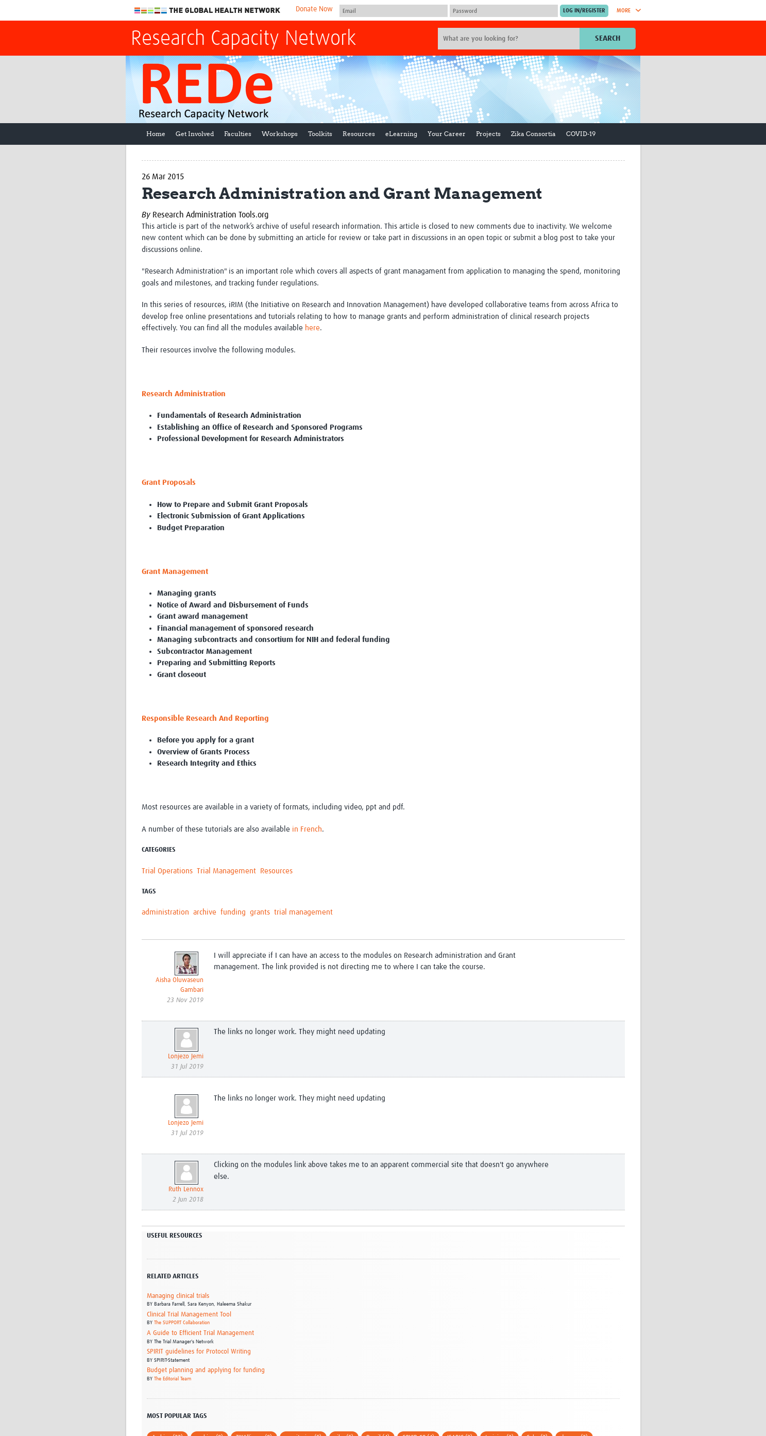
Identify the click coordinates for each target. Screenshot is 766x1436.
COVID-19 (580, 134)
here (312, 328)
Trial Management (226, 871)
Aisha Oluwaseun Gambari (179, 985)
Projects (488, 134)
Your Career (447, 134)
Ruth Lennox (185, 1189)
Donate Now (314, 9)
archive (204, 912)
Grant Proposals (169, 482)
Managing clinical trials (178, 1296)
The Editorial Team (172, 1378)
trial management (303, 912)
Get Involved (195, 134)
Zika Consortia (533, 134)
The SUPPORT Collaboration (182, 1322)
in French (307, 829)
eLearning (401, 134)
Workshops (280, 134)
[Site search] (510, 38)
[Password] (504, 11)
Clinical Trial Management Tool (189, 1314)
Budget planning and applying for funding (206, 1370)
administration (165, 912)
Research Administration (184, 394)
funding (233, 912)
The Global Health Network (207, 10)
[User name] (393, 11)
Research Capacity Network (243, 39)
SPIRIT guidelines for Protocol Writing (199, 1351)
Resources (359, 134)
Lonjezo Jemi (185, 1056)
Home (155, 134)
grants (260, 912)
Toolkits (320, 134)
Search (607, 38)
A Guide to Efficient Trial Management (200, 1333)
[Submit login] (584, 11)
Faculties (237, 134)
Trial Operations (167, 871)
